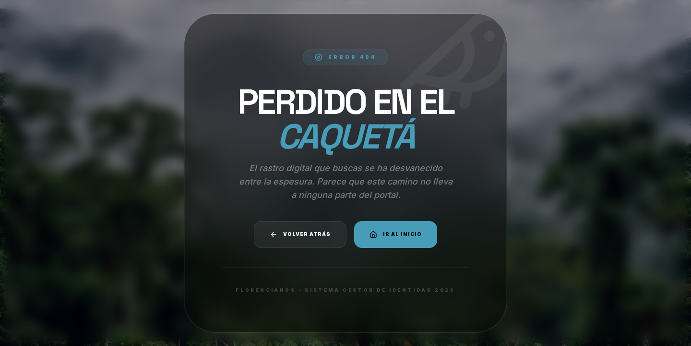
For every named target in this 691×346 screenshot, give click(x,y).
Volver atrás (300, 234)
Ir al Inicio (395, 234)
